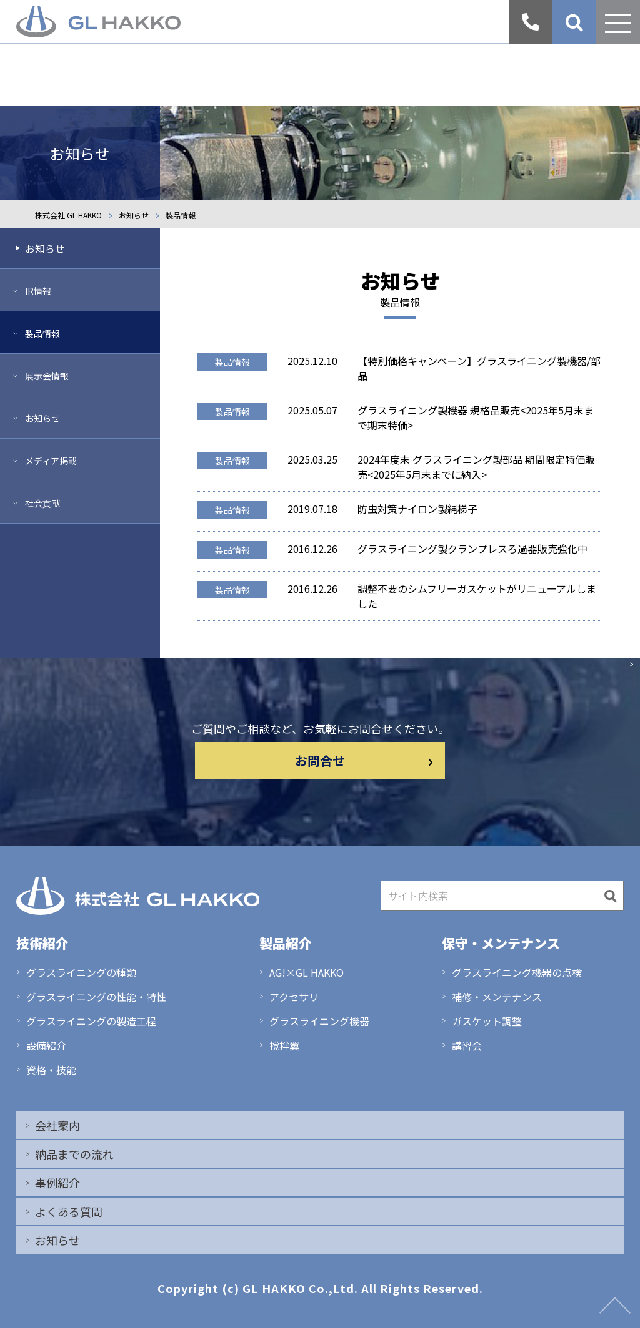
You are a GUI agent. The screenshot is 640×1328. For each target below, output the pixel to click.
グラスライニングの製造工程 (91, 1020)
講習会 (467, 1045)
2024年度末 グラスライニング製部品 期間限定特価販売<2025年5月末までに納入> (476, 467)
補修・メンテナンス (497, 996)
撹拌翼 (284, 1045)
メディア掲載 (51, 460)
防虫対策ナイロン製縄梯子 (418, 508)
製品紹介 (285, 943)
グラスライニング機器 (319, 1020)
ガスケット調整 (487, 1020)
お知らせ (45, 248)
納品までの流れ (74, 1154)
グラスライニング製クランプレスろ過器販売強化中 (473, 548)
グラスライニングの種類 (81, 972)
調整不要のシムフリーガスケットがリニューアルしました (477, 596)
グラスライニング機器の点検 (517, 972)
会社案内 (57, 1125)
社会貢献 (42, 503)
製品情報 (232, 362)
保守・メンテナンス (501, 943)
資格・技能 (51, 1069)
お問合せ (363, 760)
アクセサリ (294, 996)
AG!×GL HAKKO (306, 972)
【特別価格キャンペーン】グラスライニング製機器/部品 (479, 368)
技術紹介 (42, 943)
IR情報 (38, 291)
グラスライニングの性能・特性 (96, 996)
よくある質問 (68, 1211)
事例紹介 (57, 1182)
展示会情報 (47, 375)
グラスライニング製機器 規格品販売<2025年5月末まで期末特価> (476, 417)
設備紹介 (46, 1045)
